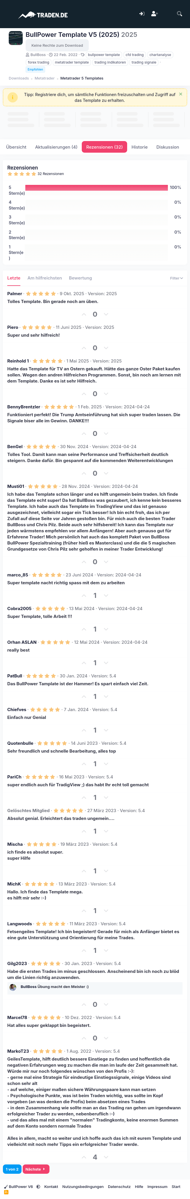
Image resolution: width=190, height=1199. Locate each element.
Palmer (14, 293)
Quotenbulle (20, 743)
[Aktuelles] (167, 14)
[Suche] (179, 14)
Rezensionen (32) (104, 147)
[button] (38, 1186)
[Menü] (8, 14)
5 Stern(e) (17, 190)
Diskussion (168, 147)
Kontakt (51, 1186)
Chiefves (16, 709)
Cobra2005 (19, 608)
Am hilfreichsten (44, 278)
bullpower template (104, 55)
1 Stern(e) (16, 252)
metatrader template (72, 62)
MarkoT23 (18, 1051)
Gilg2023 (17, 963)
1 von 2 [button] (12, 1169)
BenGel (14, 446)
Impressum (158, 1186)
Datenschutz (119, 1186)
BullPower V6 (19, 1186)
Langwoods (19, 923)
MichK (14, 884)
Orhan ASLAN (22, 642)
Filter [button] (175, 278)
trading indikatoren (110, 62)
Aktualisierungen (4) (56, 147)
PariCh (14, 777)
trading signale (144, 62)
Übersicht (16, 147)
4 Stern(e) (17, 205)
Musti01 (15, 486)
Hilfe (139, 1186)
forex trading (38, 62)
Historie (140, 147)
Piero (12, 327)
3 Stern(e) (17, 219)
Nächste (36, 1169)
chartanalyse (160, 55)
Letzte (13, 278)
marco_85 (17, 575)
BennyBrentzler (23, 407)
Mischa (15, 844)
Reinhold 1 (18, 361)
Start (176, 1186)
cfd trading (135, 55)
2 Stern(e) (17, 235)
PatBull (14, 676)
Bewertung (80, 278)
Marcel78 (17, 1017)
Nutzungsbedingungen (83, 1186)
